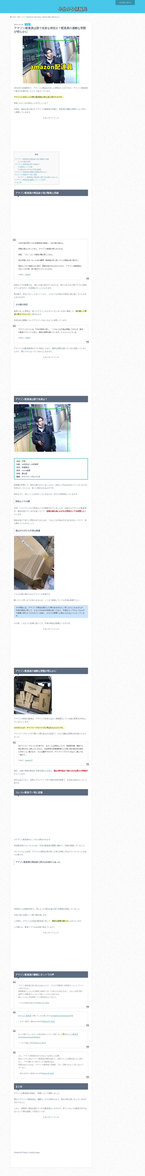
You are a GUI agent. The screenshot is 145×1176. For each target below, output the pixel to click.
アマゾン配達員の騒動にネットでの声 (30, 184)
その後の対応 (24, 165)
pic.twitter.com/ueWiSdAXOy (29, 1041)
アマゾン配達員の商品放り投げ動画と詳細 (32, 163)
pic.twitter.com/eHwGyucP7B (62, 1020)
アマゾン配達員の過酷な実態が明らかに (31, 176)
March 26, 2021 (48, 1077)
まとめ (18, 186)
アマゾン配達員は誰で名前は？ (27, 168)
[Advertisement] (51, 139)
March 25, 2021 (43, 1007)
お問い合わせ (125, 2)
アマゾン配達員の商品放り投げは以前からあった (38, 181)
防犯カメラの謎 (25, 171)
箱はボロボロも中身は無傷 (29, 173)
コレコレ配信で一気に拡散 (26, 178)
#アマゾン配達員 (24, 1020)
